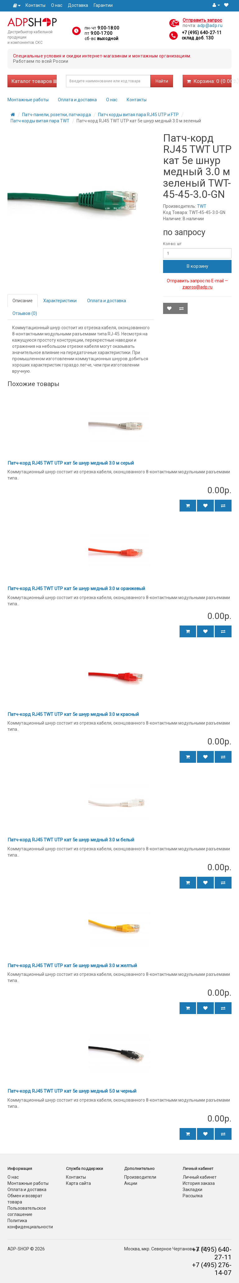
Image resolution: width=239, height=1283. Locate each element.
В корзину (197, 266)
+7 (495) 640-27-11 (202, 32)
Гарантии (103, 5)
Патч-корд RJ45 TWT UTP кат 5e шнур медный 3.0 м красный (73, 714)
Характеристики (60, 300)
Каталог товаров (34, 81)
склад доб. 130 (197, 37)
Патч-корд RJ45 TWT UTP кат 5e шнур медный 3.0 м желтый (72, 965)
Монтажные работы (28, 99)
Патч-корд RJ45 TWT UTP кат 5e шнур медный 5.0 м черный (71, 1091)
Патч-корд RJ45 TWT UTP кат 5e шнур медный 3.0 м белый (70, 840)
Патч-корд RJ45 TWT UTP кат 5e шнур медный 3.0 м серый (70, 463)
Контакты (35, 5)
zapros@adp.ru (197, 286)
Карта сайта (78, 1183)
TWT (201, 206)
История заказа (199, 1183)
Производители (140, 1177)
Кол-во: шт (172, 244)
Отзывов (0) (24, 313)
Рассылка (193, 1195)
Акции (130, 1183)
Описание (22, 300)
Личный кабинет (200, 1177)
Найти (162, 81)
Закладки (192, 1189)
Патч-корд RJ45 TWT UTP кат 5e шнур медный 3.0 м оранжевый (76, 588)
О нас (56, 5)
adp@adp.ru (210, 25)
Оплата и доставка (77, 99)
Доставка (78, 5)
